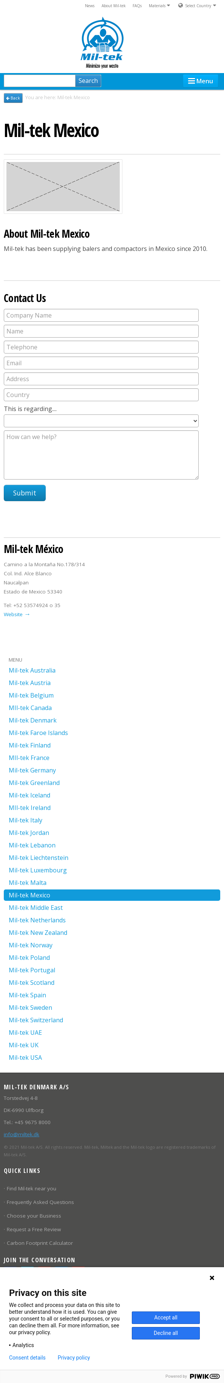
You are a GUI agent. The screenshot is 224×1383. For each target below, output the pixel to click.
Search (88, 80)
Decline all (166, 1333)
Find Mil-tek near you (31, 1188)
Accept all (166, 1317)
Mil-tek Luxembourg (38, 870)
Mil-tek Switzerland (36, 1020)
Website (13, 614)
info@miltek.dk (21, 1134)
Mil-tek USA (25, 1057)
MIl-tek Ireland (30, 808)
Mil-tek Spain (27, 995)
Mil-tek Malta (27, 882)
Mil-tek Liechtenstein (38, 857)
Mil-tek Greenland (34, 783)
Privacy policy (74, 1358)
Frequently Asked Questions (40, 1202)
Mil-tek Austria (30, 683)
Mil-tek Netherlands (37, 920)
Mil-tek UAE (25, 1032)
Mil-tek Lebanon (32, 845)
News (89, 5)
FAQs (137, 5)
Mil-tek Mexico (29, 895)
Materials (160, 5)
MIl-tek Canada (30, 708)
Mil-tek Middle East (36, 907)
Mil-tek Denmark (33, 720)
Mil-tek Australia (32, 670)
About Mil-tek (114, 5)
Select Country (197, 5)
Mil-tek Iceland (29, 795)
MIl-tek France (29, 758)
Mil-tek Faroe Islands (38, 733)
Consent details (27, 1358)
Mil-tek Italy (25, 820)
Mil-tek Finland (30, 745)
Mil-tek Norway (31, 945)
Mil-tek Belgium (31, 695)
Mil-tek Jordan (29, 833)
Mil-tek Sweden (30, 1007)
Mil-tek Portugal (32, 970)
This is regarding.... (31, 409)
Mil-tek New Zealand (38, 932)
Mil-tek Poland (29, 957)
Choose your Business (34, 1215)
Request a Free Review (34, 1229)
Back (13, 98)
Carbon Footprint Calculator (40, 1243)
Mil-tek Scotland (31, 982)
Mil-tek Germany (32, 770)
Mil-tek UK (24, 1045)
